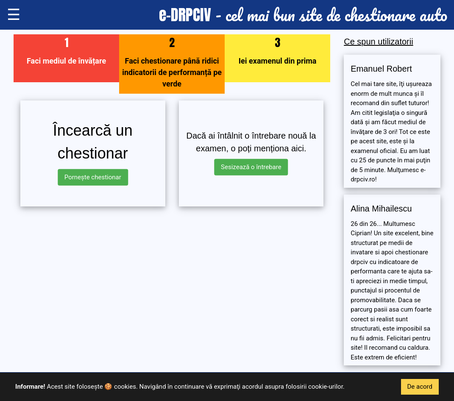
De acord (420, 386)
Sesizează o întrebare (251, 167)
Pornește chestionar (92, 177)
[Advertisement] (172, 272)
